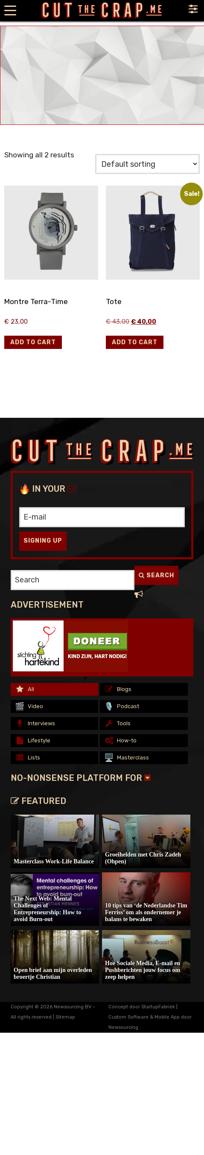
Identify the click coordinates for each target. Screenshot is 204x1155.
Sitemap (65, 1017)
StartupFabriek (158, 1007)
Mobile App (167, 1017)
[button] (33, 342)
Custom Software (128, 1017)
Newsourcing (123, 1027)
